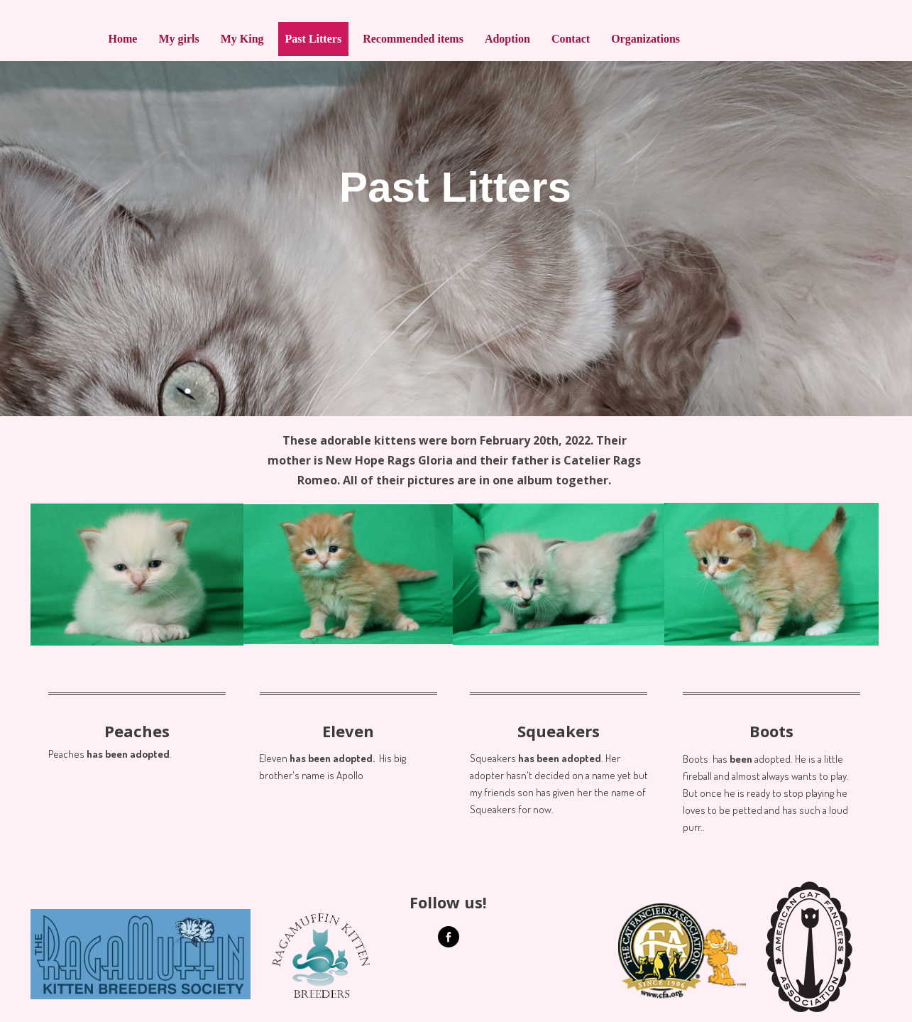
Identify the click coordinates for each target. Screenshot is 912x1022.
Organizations (645, 39)
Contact (570, 39)
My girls (178, 39)
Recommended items (413, 39)
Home (123, 39)
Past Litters (313, 39)
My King (242, 39)
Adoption (507, 39)
